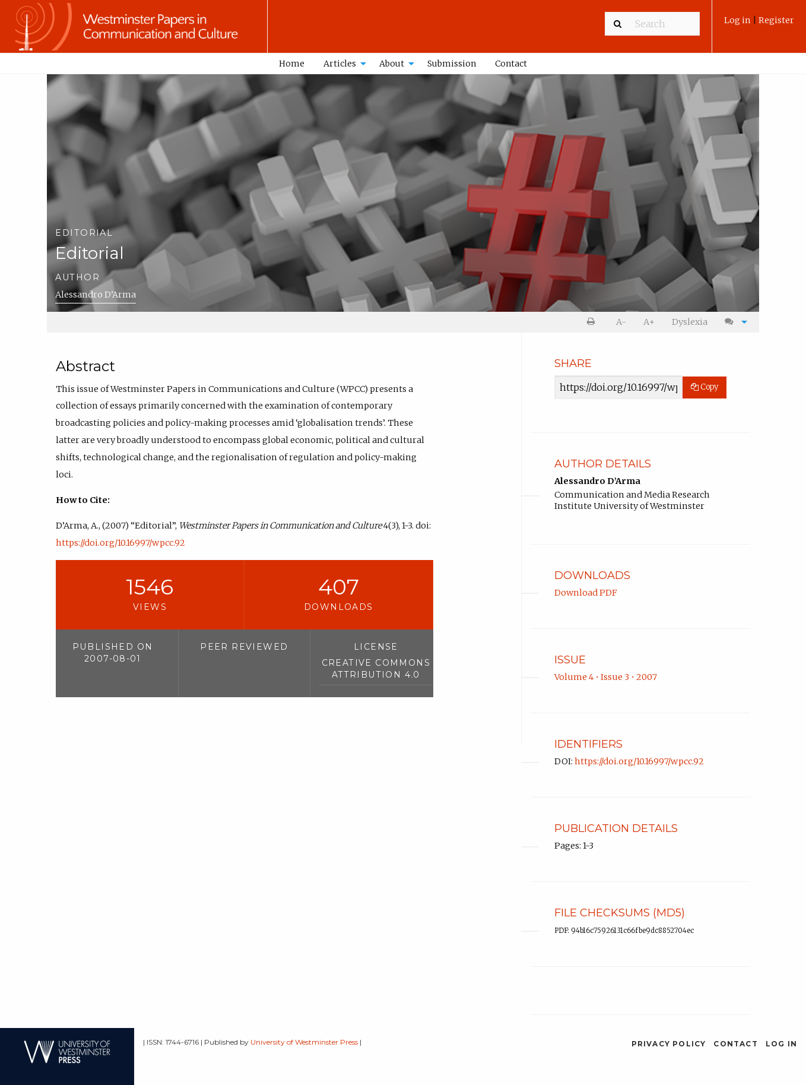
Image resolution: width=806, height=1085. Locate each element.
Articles (339, 63)
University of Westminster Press (304, 1041)
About (391, 63)
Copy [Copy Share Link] (704, 387)
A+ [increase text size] (649, 322)
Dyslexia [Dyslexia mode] (689, 322)
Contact (511, 63)
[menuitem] (759, 24)
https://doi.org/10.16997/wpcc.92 (120, 542)
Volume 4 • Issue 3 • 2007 (605, 677)
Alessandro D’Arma (95, 294)
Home (291, 63)
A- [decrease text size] (621, 322)
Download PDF (585, 592)
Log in (738, 20)
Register (776, 20)
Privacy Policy (669, 1043)
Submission (451, 63)
